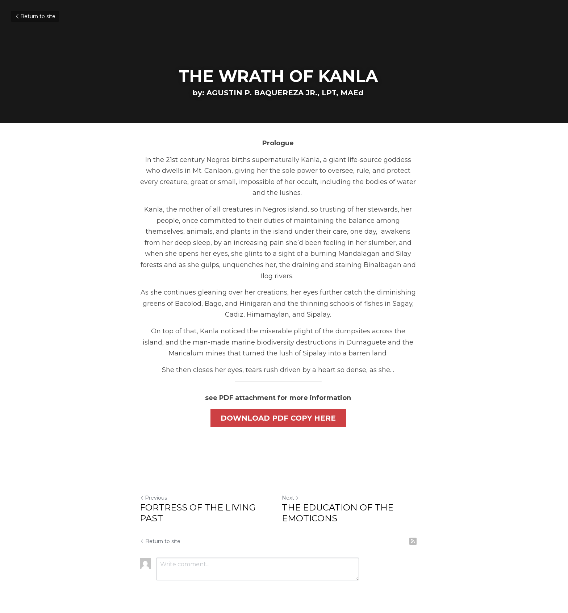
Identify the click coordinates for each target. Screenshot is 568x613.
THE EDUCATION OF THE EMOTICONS (343, 502)
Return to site (34, 16)
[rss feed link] (424, 531)
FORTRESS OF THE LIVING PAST (198, 502)
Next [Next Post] (296, 487)
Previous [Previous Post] (153, 487)
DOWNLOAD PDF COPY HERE (284, 407)
